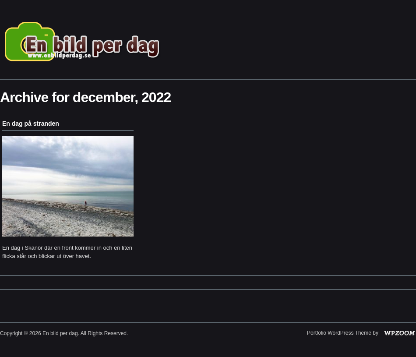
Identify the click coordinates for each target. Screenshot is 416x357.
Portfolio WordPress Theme (339, 333)
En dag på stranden (30, 123)
